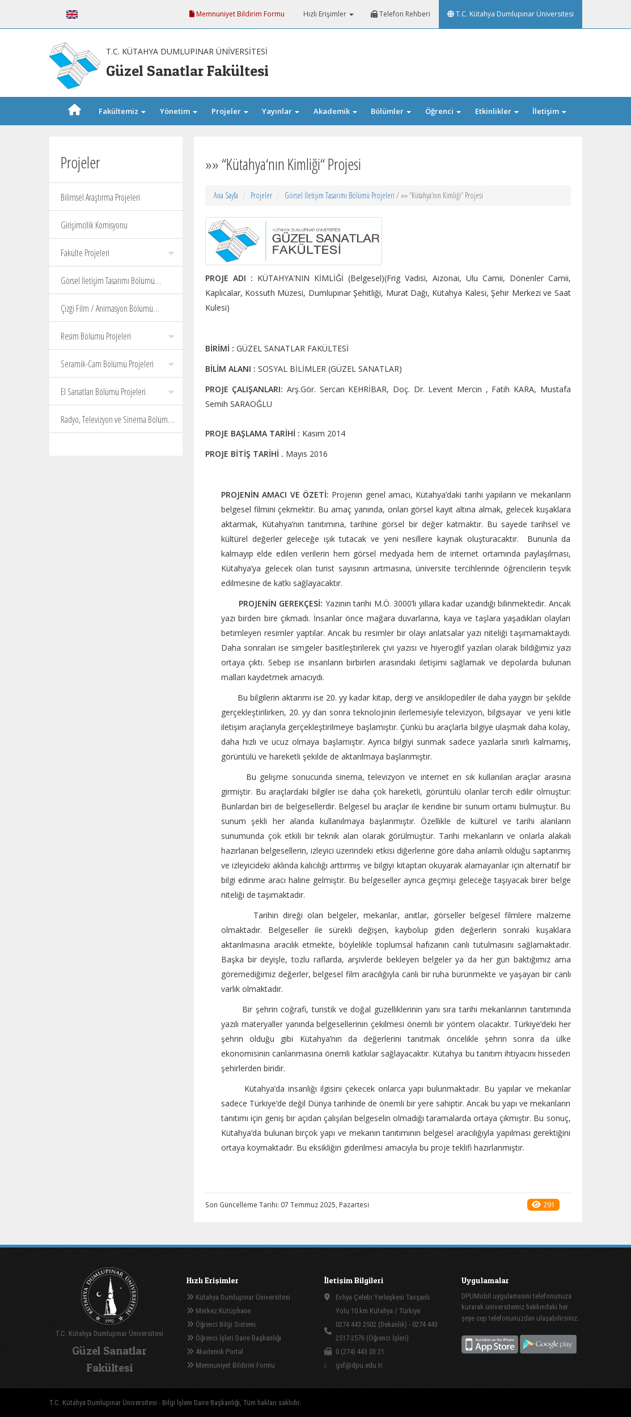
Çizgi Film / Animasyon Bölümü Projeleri (117, 312)
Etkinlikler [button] (497, 111)
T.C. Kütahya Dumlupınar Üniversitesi (510, 14)
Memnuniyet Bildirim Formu (237, 14)
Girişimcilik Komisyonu (94, 225)
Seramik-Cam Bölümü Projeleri (117, 364)
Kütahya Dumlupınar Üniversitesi (238, 1297)
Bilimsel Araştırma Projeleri (100, 197)
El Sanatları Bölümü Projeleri (117, 391)
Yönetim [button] (178, 111)
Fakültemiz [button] (122, 111)
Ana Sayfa (226, 195)
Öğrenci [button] (443, 111)
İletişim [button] (549, 111)
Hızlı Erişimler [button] (328, 14)
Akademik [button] (335, 111)
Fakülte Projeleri (117, 253)
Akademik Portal (215, 1351)
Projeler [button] (229, 111)
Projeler (261, 195)
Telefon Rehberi (400, 14)
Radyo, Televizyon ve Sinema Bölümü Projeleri (116, 423)
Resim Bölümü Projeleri (117, 336)
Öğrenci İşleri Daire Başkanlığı (234, 1338)
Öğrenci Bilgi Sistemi (221, 1324)
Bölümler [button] (391, 111)
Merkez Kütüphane (219, 1310)
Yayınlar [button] (280, 111)
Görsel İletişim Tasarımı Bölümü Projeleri (108, 284)
